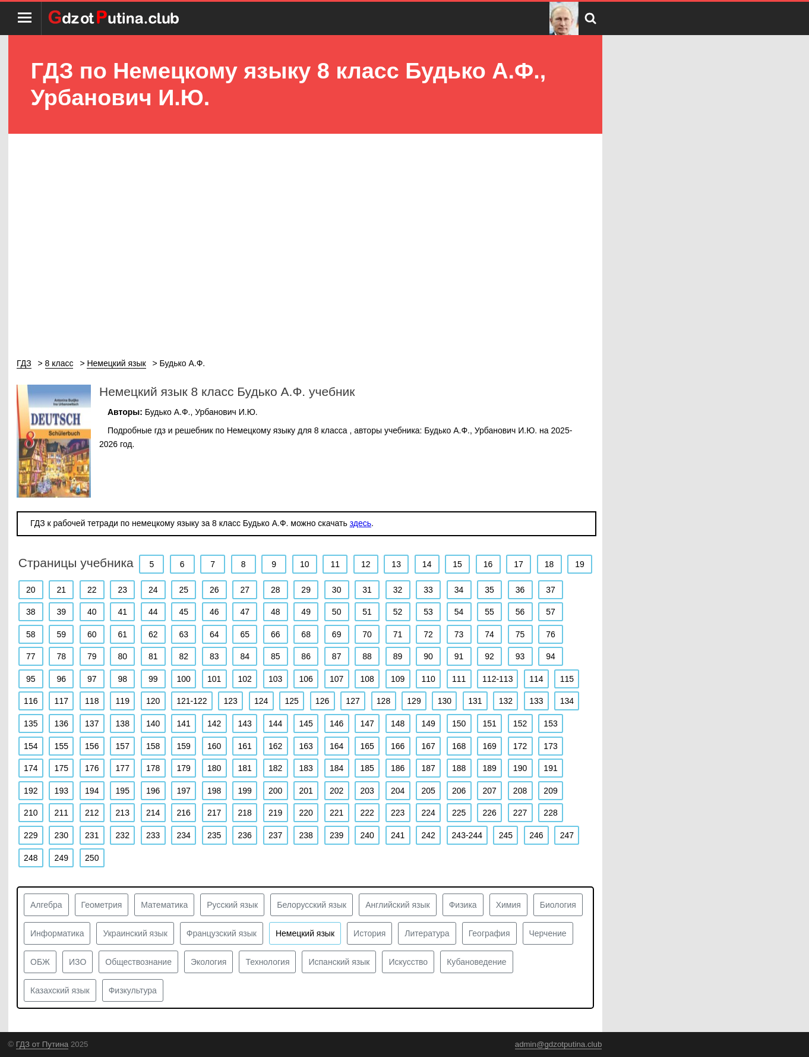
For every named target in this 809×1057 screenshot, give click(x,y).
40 (92, 611)
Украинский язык (135, 933)
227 (520, 812)
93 (520, 656)
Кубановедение (476, 962)
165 (367, 746)
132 (506, 701)
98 (122, 679)
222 (367, 812)
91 (459, 656)
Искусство (408, 962)
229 (30, 835)
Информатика (57, 933)
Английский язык (397, 905)
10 (304, 564)
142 (214, 723)
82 (183, 656)
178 (153, 768)
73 (459, 634)
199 (245, 790)
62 (153, 634)
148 (397, 723)
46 (214, 611)
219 (275, 812)
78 (61, 656)
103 (275, 679)
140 (153, 723)
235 (214, 835)
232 (122, 835)
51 (367, 611)
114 (536, 679)
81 (153, 656)
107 (336, 679)
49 (306, 611)
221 (336, 812)
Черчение (548, 933)
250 (92, 858)
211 (61, 812)
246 (536, 835)
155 (61, 746)
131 (475, 701)
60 (92, 634)
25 (183, 589)
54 (459, 611)
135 (30, 723)
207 (489, 790)
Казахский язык (60, 990)
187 (428, 768)
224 (428, 812)
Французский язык (222, 933)
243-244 (467, 835)
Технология (267, 962)
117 (61, 701)
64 (214, 634)
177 (122, 768)
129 (414, 701)
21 (61, 589)
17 (518, 564)
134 (567, 701)
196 (153, 790)
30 (337, 589)
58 (31, 634)
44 (153, 611)
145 (305, 723)
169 (489, 746)
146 (336, 723)
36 (520, 589)
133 (536, 701)
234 (184, 835)
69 (337, 634)
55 (489, 611)
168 (459, 746)
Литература (426, 933)
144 (275, 723)
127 (352, 701)
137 (92, 723)
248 (30, 858)
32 (398, 589)
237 (275, 835)
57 (550, 611)
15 (457, 564)
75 (520, 634)
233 (153, 835)
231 (92, 835)
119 (122, 701)
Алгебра (46, 905)
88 (367, 656)
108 (367, 679)
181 (245, 768)
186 (397, 768)
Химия (508, 905)
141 (184, 723)
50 (337, 611)
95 (31, 679)
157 (122, 746)
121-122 (191, 701)
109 (397, 679)
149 (428, 723)
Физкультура (133, 990)
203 (367, 790)
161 (245, 746)
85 (275, 656)
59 (61, 634)
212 (92, 812)
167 (428, 746)
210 (30, 812)
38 (31, 611)
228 (550, 812)
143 (245, 723)
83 (214, 656)
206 (459, 790)
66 (275, 634)
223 (397, 812)
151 (489, 723)
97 (92, 679)
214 (153, 812)
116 (30, 701)
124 (261, 701)
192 (30, 790)
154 (30, 746)
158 (153, 746)
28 (275, 589)
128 (383, 701)
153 (550, 723)
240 (367, 835)
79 (92, 656)
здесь (360, 523)
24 (153, 589)
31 (367, 589)
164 (336, 746)
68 (306, 634)
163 (305, 746)
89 (398, 656)
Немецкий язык (305, 933)
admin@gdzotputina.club (558, 1044)
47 (244, 611)
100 (184, 679)
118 (92, 701)
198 (214, 790)
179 (184, 768)
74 (489, 634)
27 (244, 589)
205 (428, 790)
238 (305, 835)
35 (489, 589)
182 (275, 768)
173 (550, 746)
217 (214, 812)
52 (398, 611)
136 (61, 723)
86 (306, 656)
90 (428, 656)
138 (122, 723)
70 (367, 634)
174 (30, 768)
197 (184, 790)
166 (397, 746)
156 (92, 746)
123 (230, 701)
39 (61, 611)
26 (214, 589)
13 (396, 564)
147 (367, 723)
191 (550, 768)
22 (92, 589)
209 (550, 790)
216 (184, 812)
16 (488, 564)
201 (305, 790)
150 (459, 723)
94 (550, 656)
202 (336, 790)
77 (31, 656)
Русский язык (232, 905)
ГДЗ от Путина (42, 1044)
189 (489, 768)
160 (214, 746)
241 (397, 835)
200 (275, 790)
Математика (164, 905)
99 (153, 679)
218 (245, 812)
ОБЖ (40, 962)
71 (398, 634)
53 (428, 611)
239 (336, 835)
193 (61, 790)
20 (31, 589)
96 (61, 679)
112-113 (497, 679)
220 (305, 812)
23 (122, 589)
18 (549, 564)
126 (322, 701)
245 (506, 835)
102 (245, 679)
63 (183, 634)
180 (214, 768)
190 (520, 768)
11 (335, 564)
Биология (558, 905)
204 (397, 790)
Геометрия (101, 905)
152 (520, 723)
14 (427, 564)
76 (550, 634)
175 (61, 768)
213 (122, 812)
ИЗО (77, 962)
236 (245, 835)
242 (428, 835)
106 (305, 679)
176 (92, 768)
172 (520, 746)
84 (244, 656)
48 (275, 611)
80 (122, 656)
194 (92, 790)
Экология (208, 962)
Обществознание (138, 962)
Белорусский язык (311, 905)
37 (550, 589)
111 (459, 679)
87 (337, 656)
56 (520, 611)
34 (459, 589)
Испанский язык (338, 962)
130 (444, 701)
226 (489, 812)
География (489, 933)
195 (122, 790)
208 (520, 790)
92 (489, 656)
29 (306, 589)
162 (275, 746)
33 (428, 589)
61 (122, 634)
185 (367, 768)
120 (153, 701)
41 (122, 611)
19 (579, 564)
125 (291, 701)
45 (183, 611)
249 (61, 858)
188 (459, 768)
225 (459, 812)
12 (366, 564)
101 (214, 679)
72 (428, 634)
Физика (463, 905)
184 (336, 768)
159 (184, 746)
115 (567, 679)
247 (567, 835)
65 (244, 634)
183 (305, 768)
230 (61, 835)
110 (428, 679)
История (369, 933)
